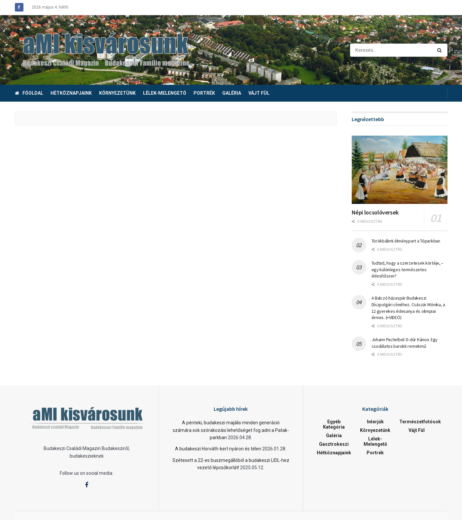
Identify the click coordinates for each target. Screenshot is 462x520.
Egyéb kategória (334, 424)
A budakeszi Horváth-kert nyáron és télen (218, 448)
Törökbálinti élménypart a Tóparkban (406, 241)
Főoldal (29, 93)
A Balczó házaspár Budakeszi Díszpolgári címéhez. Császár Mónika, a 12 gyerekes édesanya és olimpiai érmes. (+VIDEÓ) (408, 307)
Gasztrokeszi (334, 444)
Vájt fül (258, 93)
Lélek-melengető (164, 93)
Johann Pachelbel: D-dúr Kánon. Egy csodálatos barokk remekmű (405, 343)
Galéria (231, 93)
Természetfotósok (420, 421)
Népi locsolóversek (375, 212)
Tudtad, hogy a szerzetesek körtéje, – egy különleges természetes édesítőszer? (408, 269)
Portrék (204, 93)
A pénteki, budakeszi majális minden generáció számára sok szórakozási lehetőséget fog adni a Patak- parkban (231, 430)
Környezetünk (117, 93)
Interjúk (375, 421)
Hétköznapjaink (71, 93)
